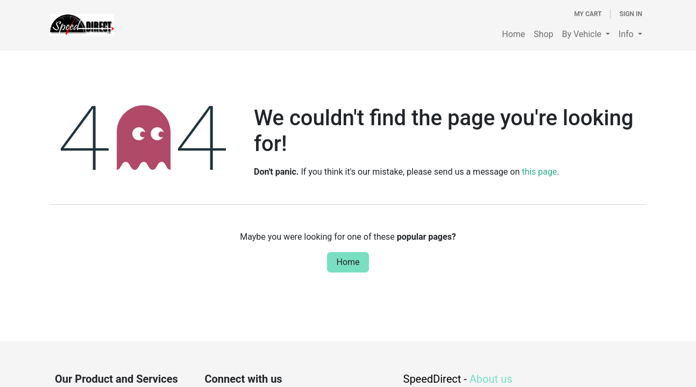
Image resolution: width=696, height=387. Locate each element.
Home (347, 262)
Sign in (631, 14)
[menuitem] (513, 34)
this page (539, 172)
